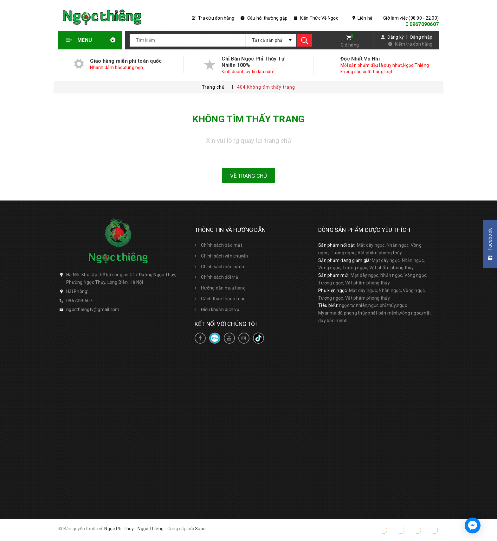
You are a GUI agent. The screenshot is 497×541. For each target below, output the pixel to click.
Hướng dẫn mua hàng (223, 287)
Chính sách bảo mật (221, 245)
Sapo (200, 528)
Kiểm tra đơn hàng (413, 44)
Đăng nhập (421, 37)
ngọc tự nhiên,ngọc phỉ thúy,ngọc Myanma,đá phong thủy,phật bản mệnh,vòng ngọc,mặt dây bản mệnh (374, 313)
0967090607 (424, 24)
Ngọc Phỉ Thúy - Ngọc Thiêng (134, 528)
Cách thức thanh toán (223, 298)
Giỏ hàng (350, 45)
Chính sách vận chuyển (224, 255)
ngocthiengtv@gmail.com (92, 309)
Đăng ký (395, 37)
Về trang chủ (248, 176)
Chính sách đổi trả (219, 277)
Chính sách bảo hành (222, 266)
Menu (91, 40)
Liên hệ (362, 18)
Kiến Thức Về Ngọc (316, 18)
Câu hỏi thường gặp (264, 18)
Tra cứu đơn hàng (213, 18)
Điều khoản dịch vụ (220, 309)
